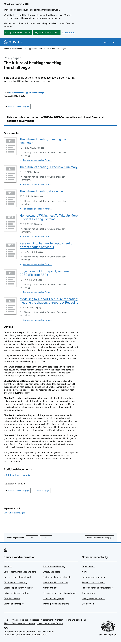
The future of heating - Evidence (41, 191)
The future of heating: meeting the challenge (43, 141)
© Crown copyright (108, 634)
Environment (17, 48)
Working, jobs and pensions (56, 603)
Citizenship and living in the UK (18, 587)
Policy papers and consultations (97, 587)
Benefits (8, 566)
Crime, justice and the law (16, 593)
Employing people (51, 571)
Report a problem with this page (99, 538)
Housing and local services (55, 582)
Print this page (43, 490)
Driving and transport (14, 603)
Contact (59, 619)
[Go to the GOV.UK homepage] (13, 42)
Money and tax (50, 587)
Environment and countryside (57, 577)
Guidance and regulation (93, 577)
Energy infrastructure (34, 48)
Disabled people (12, 598)
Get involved (88, 603)
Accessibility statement (41, 619)
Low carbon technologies (56, 48)
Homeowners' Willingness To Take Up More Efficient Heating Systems (49, 217)
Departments (88, 566)
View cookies (68, 32)
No (48, 538)
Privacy (14, 619)
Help (6, 619)
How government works (93, 598)
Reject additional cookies (47, 32)
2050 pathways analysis (18, 475)
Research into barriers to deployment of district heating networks (46, 245)
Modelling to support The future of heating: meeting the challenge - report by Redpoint (49, 300)
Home (6, 48)
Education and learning (54, 566)
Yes (34, 538)
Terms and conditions (75, 619)
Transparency (88, 593)
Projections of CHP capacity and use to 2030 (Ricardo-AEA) (46, 273)
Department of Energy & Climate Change (26, 93)
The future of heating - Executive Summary (49, 167)
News (84, 571)
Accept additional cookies (17, 32)
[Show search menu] (113, 42)
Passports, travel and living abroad (59, 593)
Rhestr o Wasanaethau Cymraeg (19, 623)
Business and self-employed (17, 577)
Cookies (24, 619)
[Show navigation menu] (104, 42)
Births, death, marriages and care (20, 571)
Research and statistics (93, 582)
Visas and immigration (53, 598)
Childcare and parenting (15, 582)
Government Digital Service (50, 623)
